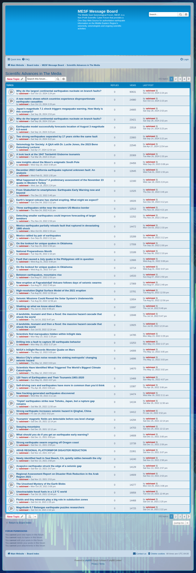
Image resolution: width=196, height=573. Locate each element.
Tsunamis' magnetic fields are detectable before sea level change (55, 418)
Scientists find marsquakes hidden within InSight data (48, 334)
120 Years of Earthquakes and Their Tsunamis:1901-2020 (50, 377)
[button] (189, 79)
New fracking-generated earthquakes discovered (45, 393)
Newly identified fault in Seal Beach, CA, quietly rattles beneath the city (58, 458)
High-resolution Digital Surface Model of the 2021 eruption (51, 290)
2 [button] (175, 79)
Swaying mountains (28, 426)
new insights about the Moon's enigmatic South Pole (47, 162)
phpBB (88, 560)
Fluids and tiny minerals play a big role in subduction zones (52, 499)
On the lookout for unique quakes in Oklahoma (44, 243)
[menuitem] (25, 59)
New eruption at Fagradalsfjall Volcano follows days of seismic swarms (58, 282)
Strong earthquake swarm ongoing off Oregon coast (47, 442)
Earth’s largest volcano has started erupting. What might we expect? (57, 199)
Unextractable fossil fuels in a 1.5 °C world (41, 491)
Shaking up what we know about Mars (39, 306)
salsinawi (24, 93)
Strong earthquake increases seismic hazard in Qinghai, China (53, 411)
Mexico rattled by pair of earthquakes (38, 235)
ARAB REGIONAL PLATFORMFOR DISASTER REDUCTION (51, 450)
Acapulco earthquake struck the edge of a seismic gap (49, 466)
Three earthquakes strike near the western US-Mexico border (52, 207)
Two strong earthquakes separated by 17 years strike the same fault (56, 136)
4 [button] (184, 79)
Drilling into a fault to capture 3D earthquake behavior (48, 341)
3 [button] (180, 79)
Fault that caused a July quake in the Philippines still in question (55, 259)
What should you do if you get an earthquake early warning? (52, 434)
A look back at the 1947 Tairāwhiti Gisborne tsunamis (48, 154)
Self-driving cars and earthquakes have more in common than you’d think (60, 385)
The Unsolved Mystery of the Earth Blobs (40, 483)
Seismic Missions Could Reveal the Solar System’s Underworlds (54, 298)
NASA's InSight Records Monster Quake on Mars (45, 349)
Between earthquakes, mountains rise (39, 274)
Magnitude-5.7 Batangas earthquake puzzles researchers (50, 507)
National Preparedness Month (34, 251)
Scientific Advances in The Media (33, 73)
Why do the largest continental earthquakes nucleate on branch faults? (58, 90)
